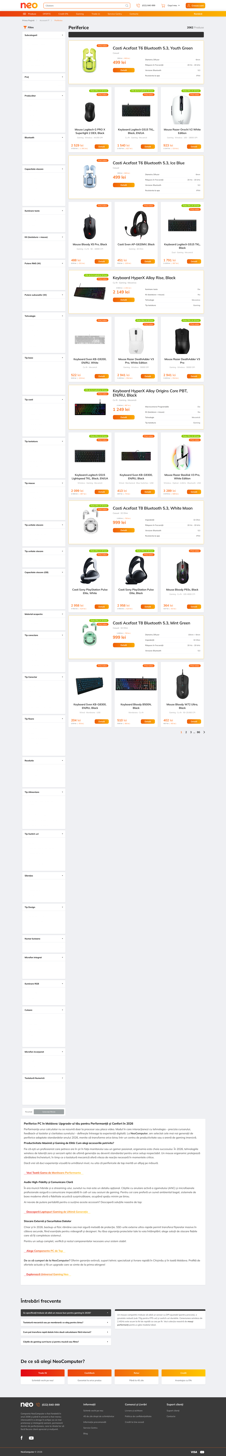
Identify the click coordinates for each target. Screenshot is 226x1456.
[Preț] (30, 85)
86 (198, 732)
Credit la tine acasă (134, 1422)
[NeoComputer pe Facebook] (21, 1438)
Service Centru (115, 13)
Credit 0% (63, 13)
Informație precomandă (94, 1422)
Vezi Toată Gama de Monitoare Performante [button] (53, 1172)
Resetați (28, 1112)
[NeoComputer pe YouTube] (31, 1438)
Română (198, 13)
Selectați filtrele (48, 1112)
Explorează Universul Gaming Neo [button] (47, 1274)
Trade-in (96, 13)
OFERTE (47, 13)
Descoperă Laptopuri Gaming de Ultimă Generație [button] (57, 1211)
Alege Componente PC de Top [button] (44, 1250)
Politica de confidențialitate (138, 1416)
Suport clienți (173, 1410)
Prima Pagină (28, 20)
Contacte (134, 13)
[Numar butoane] (30, 947)
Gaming (80, 13)
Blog (85, 1433)
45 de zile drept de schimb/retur (98, 1416)
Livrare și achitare (134, 1410)
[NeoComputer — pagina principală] (27, 1404)
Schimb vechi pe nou (93, 1410)
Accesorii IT (44, 20)
